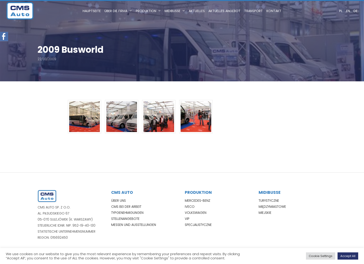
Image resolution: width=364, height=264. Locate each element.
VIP (187, 218)
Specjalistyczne (198, 224)
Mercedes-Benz (197, 200)
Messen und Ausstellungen (133, 224)
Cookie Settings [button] (320, 256)
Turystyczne (269, 200)
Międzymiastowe (272, 206)
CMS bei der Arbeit (126, 206)
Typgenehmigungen (127, 212)
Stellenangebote (125, 218)
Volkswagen (195, 212)
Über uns (118, 200)
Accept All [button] (347, 256)
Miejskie (265, 212)
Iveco (190, 206)
